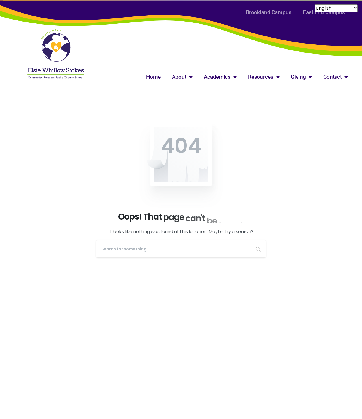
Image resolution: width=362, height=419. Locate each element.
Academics (220, 76)
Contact (335, 76)
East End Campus (324, 12)
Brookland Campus (268, 12)
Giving (301, 76)
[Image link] (56, 54)
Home (153, 77)
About (182, 76)
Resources (263, 76)
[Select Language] (46, 10)
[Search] (173, 248)
